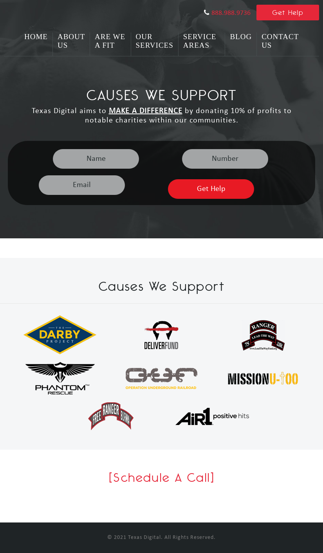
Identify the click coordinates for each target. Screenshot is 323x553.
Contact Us (280, 40)
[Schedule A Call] (162, 477)
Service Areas (200, 40)
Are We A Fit (110, 40)
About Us (71, 40)
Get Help (288, 12)
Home (36, 36)
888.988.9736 (231, 13)
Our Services (154, 40)
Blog (241, 36)
